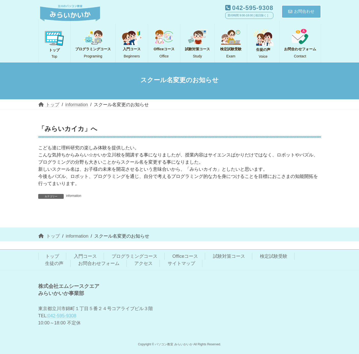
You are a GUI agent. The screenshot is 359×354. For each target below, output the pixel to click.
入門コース (85, 256)
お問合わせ (301, 11)
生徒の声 (54, 263)
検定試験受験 (273, 256)
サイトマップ (181, 263)
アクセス (143, 263)
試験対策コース (229, 256)
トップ (52, 256)
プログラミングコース (134, 256)
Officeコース (185, 256)
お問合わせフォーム (98, 263)
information (73, 196)
